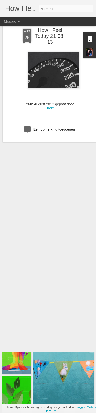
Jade (50, 95)
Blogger (80, 407)
